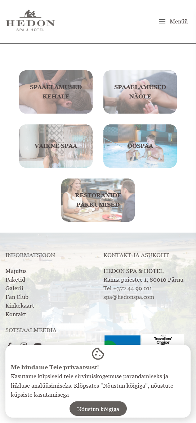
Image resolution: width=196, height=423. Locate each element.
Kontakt (15, 314)
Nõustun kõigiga (98, 409)
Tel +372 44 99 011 (127, 288)
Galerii (14, 288)
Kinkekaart (19, 305)
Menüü (173, 21)
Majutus (16, 271)
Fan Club (16, 297)
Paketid (15, 279)
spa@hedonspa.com (128, 297)
